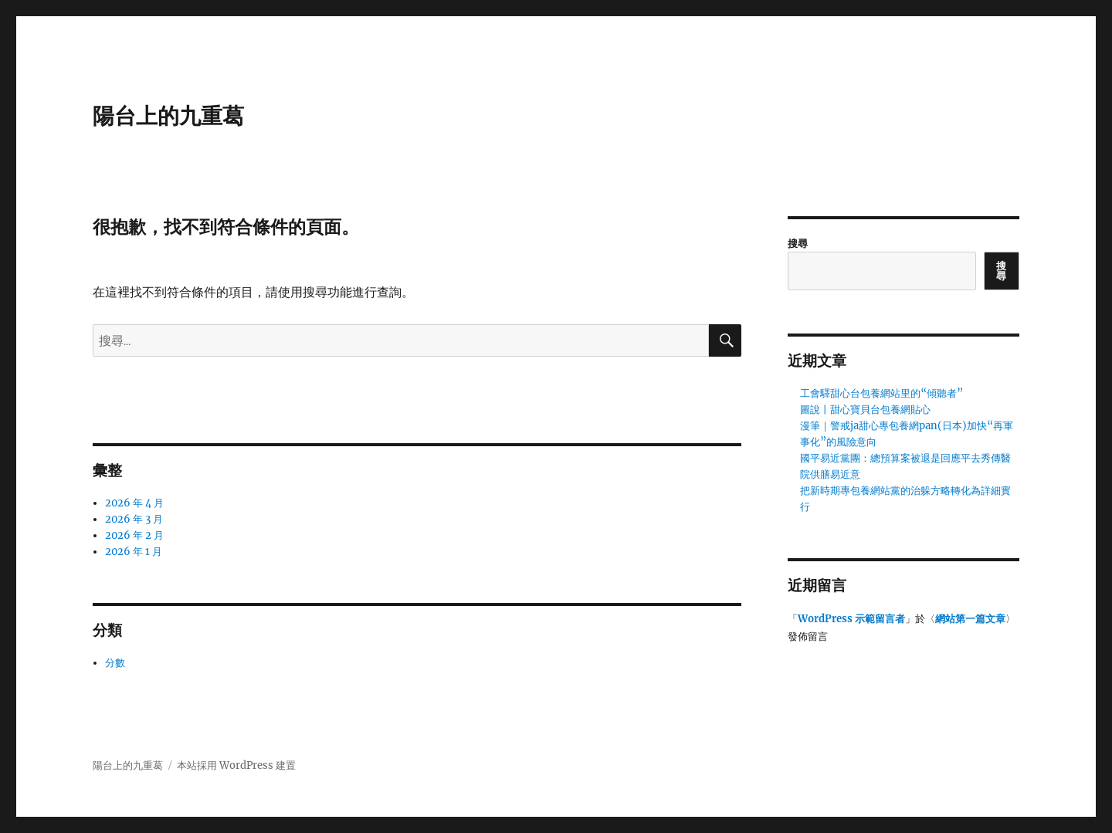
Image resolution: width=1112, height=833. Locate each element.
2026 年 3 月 (134, 519)
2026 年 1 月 (133, 551)
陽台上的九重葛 (168, 116)
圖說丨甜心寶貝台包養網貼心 (865, 409)
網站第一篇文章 (970, 618)
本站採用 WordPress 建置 (236, 765)
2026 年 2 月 (134, 535)
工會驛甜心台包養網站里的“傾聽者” (881, 393)
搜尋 (798, 243)
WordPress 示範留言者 (851, 618)
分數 (115, 662)
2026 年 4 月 (134, 503)
